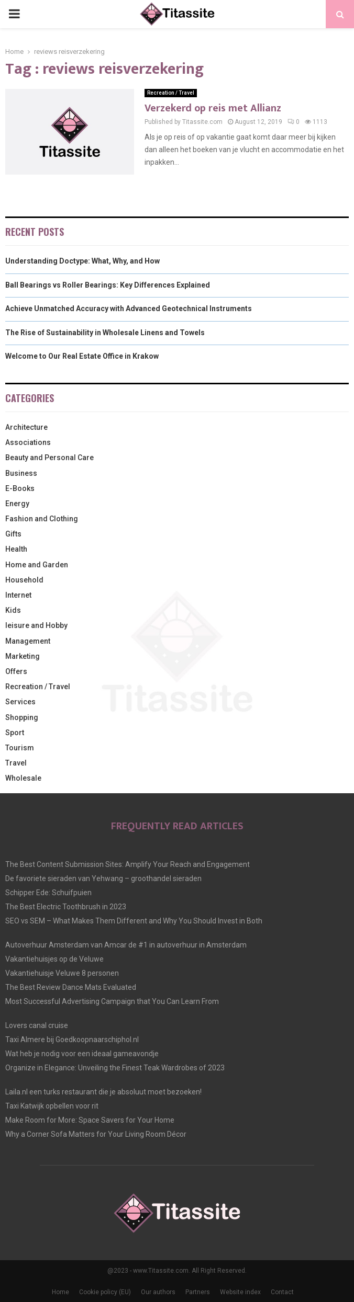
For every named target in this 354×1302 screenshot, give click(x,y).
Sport (14, 732)
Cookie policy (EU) (105, 1292)
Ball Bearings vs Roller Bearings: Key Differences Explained (107, 285)
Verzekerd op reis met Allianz (213, 108)
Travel (16, 763)
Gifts (13, 534)
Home (60, 1292)
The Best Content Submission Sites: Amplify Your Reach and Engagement (127, 864)
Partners (197, 1292)
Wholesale (23, 778)
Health (16, 549)
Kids (13, 610)
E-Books (20, 488)
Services (20, 702)
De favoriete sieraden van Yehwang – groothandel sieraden (103, 878)
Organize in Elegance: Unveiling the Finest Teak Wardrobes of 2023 (115, 1068)
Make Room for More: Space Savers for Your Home (89, 1120)
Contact (282, 1292)
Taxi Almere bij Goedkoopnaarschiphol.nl (72, 1039)
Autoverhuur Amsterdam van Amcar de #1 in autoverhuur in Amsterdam (126, 945)
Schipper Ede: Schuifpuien (48, 892)
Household (24, 580)
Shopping (21, 717)
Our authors (158, 1292)
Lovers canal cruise (36, 1025)
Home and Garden (36, 565)
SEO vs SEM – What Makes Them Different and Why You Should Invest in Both (133, 921)
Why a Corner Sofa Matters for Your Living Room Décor (95, 1134)
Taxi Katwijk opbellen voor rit (51, 1106)
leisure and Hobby (36, 625)
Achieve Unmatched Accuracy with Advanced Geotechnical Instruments (128, 308)
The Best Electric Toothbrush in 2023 (65, 907)
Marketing (22, 656)
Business (21, 473)
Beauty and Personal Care (49, 457)
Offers (16, 671)
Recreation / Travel (170, 93)
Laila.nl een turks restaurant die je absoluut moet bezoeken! (103, 1092)
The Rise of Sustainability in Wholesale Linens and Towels (105, 332)
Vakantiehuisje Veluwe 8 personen (62, 973)
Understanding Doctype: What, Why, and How (82, 261)
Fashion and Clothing (41, 519)
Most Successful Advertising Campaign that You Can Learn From (112, 1001)
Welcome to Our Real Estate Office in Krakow (82, 356)
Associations (28, 442)
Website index (240, 1292)
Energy (17, 503)
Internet (18, 595)
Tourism (19, 748)
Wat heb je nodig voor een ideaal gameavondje (82, 1053)
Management (27, 641)
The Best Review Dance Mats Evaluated (70, 987)
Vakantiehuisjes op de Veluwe (54, 959)
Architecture (26, 427)
